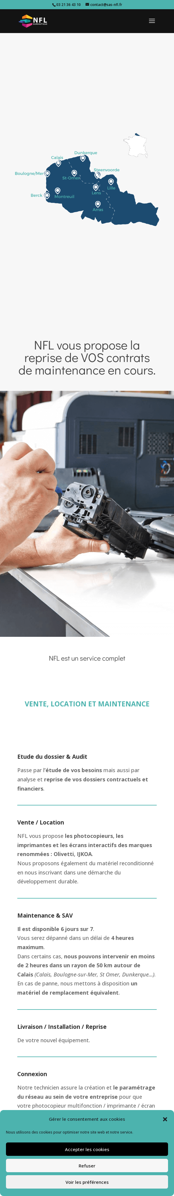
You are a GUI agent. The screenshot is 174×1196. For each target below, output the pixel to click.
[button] (165, 1119)
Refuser (87, 1166)
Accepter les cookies (87, 1149)
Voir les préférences (87, 1182)
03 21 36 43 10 (68, 4)
